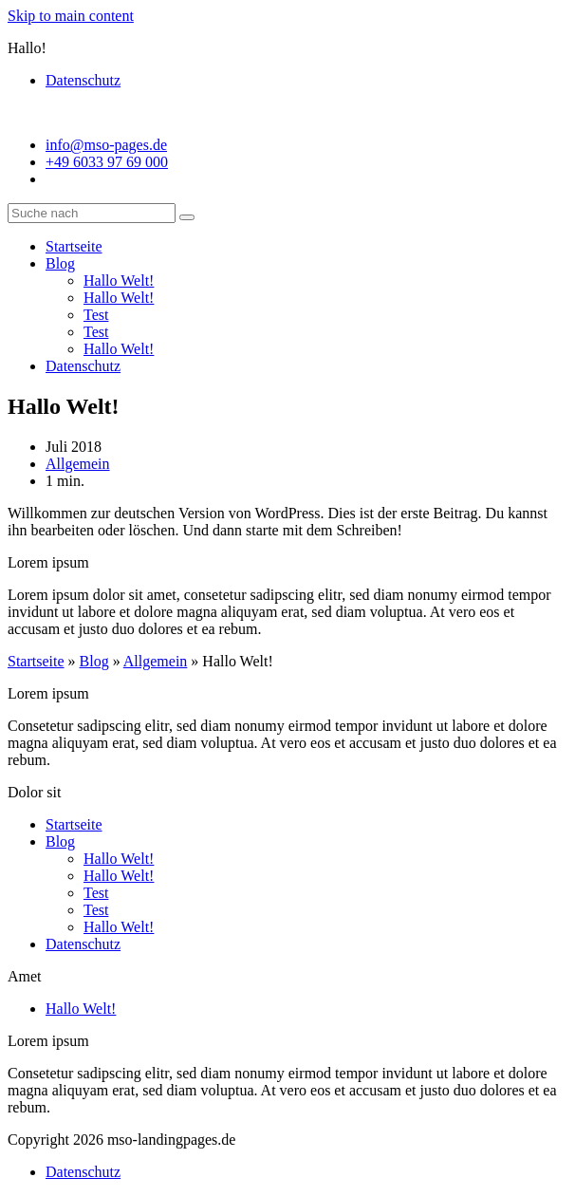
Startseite (74, 246)
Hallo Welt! (118, 280)
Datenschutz (83, 80)
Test (95, 315)
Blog (60, 263)
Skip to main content (71, 16)
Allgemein (78, 464)
